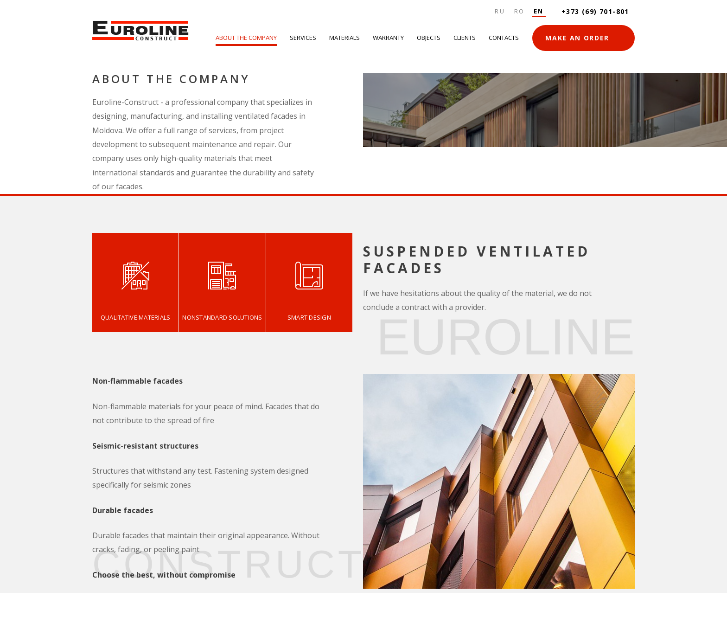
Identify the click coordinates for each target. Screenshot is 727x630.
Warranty (388, 37)
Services (303, 37)
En (539, 11)
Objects (428, 37)
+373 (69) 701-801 (595, 11)
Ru (500, 11)
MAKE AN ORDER (577, 37)
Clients (464, 37)
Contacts (504, 37)
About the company (246, 37)
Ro (519, 11)
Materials (344, 37)
